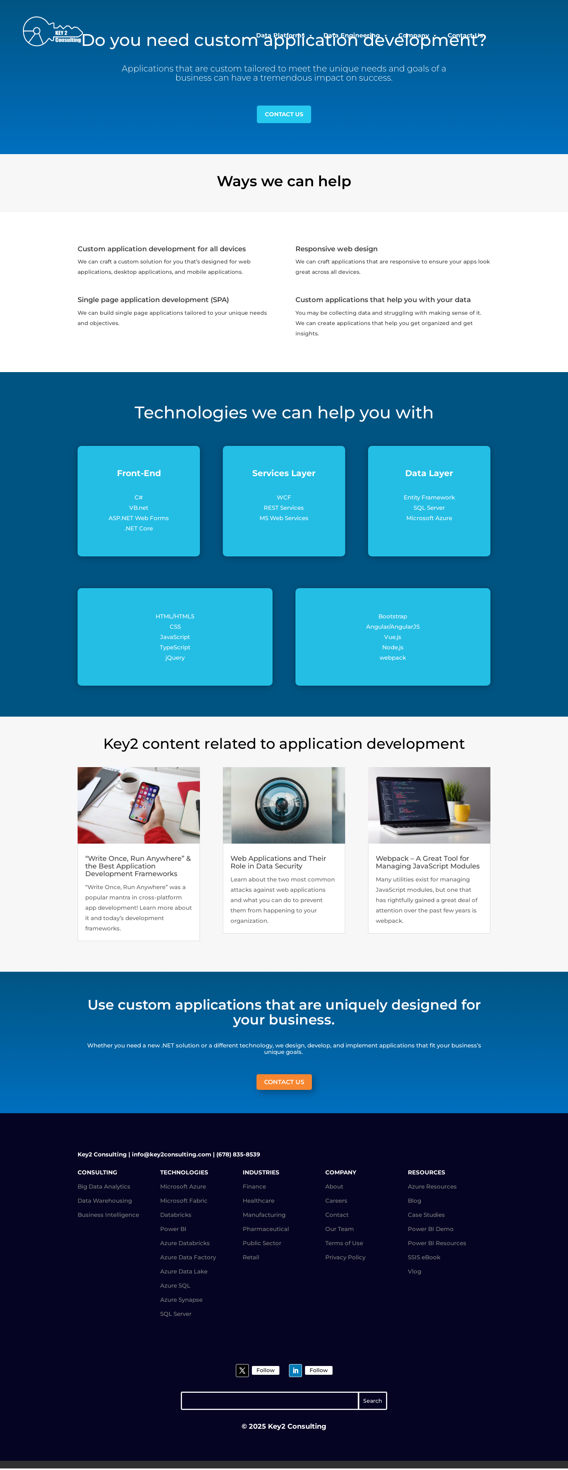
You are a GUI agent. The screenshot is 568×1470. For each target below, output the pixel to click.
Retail (251, 1258)
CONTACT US (284, 115)
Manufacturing (264, 1216)
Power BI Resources (437, 1244)
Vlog (414, 1272)
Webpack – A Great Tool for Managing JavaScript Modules (428, 863)
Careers (336, 1201)
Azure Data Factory (188, 1258)
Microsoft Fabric (184, 1201)
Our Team (339, 1230)
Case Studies (426, 1216)
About (334, 1187)
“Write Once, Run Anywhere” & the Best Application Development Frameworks (138, 867)
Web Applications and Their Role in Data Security (278, 863)
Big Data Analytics (104, 1187)
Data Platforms (284, 35)
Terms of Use (344, 1244)
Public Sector (262, 1244)
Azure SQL (175, 1286)
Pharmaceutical (266, 1230)
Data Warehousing (105, 1201)
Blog (414, 1201)
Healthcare (258, 1201)
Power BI (173, 1230)
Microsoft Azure (183, 1187)
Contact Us (465, 35)
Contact (337, 1216)
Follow (265, 1371)
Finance (254, 1187)
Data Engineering (355, 35)
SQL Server (175, 1315)
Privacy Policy (345, 1258)
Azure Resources (432, 1187)
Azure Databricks (185, 1244)
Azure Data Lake (184, 1272)
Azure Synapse (181, 1300)
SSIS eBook (424, 1258)
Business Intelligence (108, 1216)
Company (418, 35)
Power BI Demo (431, 1230)
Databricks (175, 1216)
